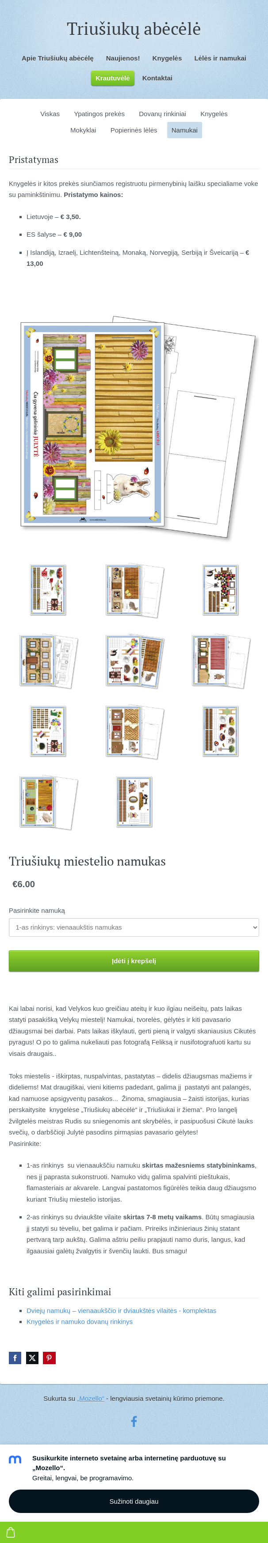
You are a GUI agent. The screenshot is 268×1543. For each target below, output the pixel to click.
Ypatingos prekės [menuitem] (99, 113)
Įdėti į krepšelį (134, 960)
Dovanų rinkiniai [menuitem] (162, 113)
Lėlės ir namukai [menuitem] (220, 58)
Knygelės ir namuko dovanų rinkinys (80, 1321)
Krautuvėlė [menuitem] (113, 78)
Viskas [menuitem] (50, 113)
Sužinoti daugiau (134, 1501)
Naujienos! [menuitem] (123, 58)
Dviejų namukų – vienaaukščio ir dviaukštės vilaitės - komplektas (121, 1310)
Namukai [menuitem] (185, 130)
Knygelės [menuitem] (167, 58)
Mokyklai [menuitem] (83, 130)
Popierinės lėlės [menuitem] (134, 130)
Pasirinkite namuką (37, 910)
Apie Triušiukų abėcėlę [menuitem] (58, 58)
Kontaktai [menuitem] (157, 78)
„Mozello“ (90, 1398)
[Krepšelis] (10, 1532)
